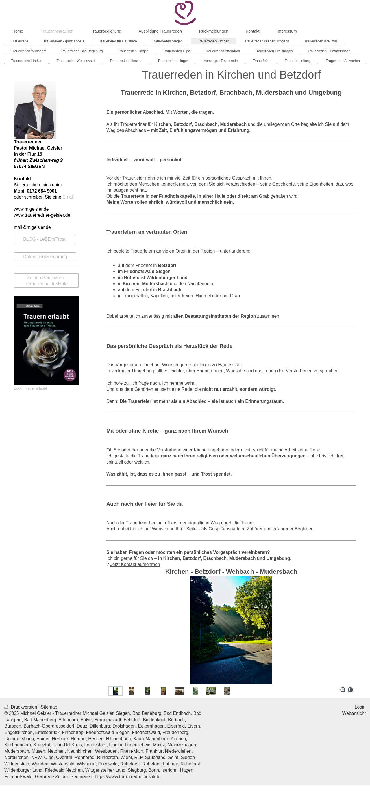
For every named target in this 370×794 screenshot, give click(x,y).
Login (360, 707)
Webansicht (354, 713)
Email (68, 197)
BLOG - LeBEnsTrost (44, 239)
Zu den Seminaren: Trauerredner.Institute (46, 280)
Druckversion (21, 707)
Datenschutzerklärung (45, 256)
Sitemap (49, 707)
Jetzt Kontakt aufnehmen (135, 564)
